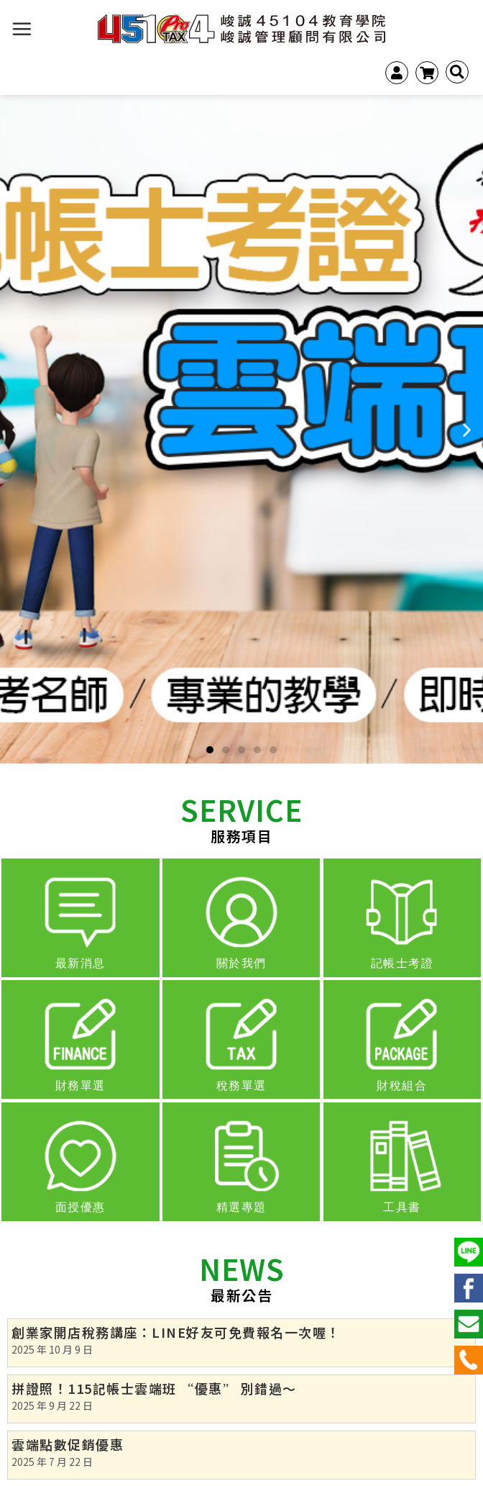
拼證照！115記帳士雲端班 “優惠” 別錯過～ (154, 1388)
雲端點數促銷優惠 (68, 1444)
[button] (209, 749)
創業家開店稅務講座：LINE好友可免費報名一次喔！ (176, 1332)
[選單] (22, 29)
